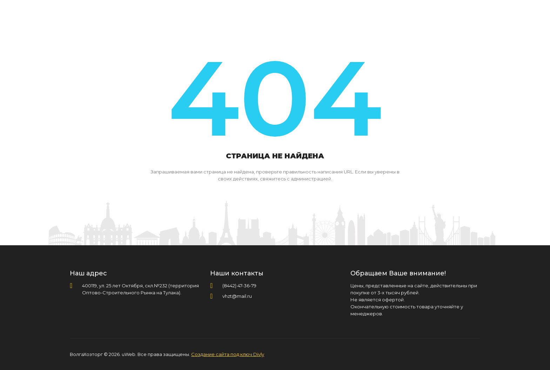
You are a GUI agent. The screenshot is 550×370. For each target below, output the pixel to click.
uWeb (128, 354)
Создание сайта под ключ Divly (227, 354)
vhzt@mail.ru (237, 296)
